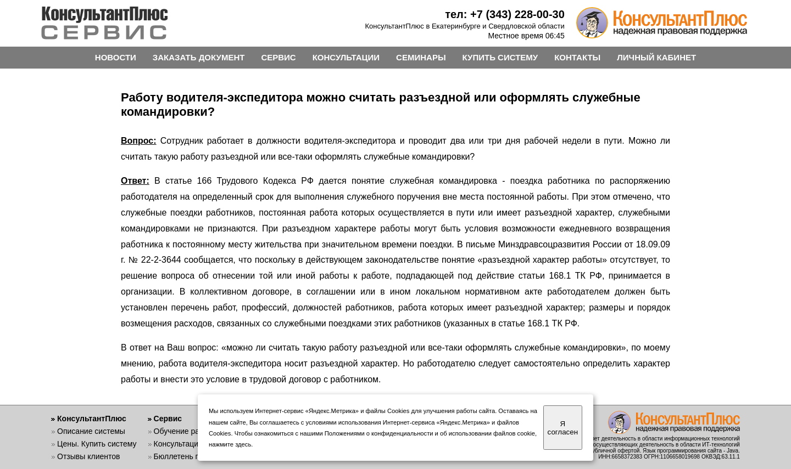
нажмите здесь (230, 444)
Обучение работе (185, 431)
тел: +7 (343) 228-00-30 (505, 14)
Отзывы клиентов (88, 456)
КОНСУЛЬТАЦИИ (346, 57)
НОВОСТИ (115, 57)
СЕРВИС (278, 57)
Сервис (168, 418)
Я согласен (563, 428)
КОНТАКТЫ (577, 57)
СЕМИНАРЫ (420, 57)
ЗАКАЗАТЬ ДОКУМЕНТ (199, 57)
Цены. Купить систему (97, 443)
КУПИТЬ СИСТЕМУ (500, 57)
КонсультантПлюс (91, 418)
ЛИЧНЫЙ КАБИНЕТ (656, 57)
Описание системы (91, 431)
